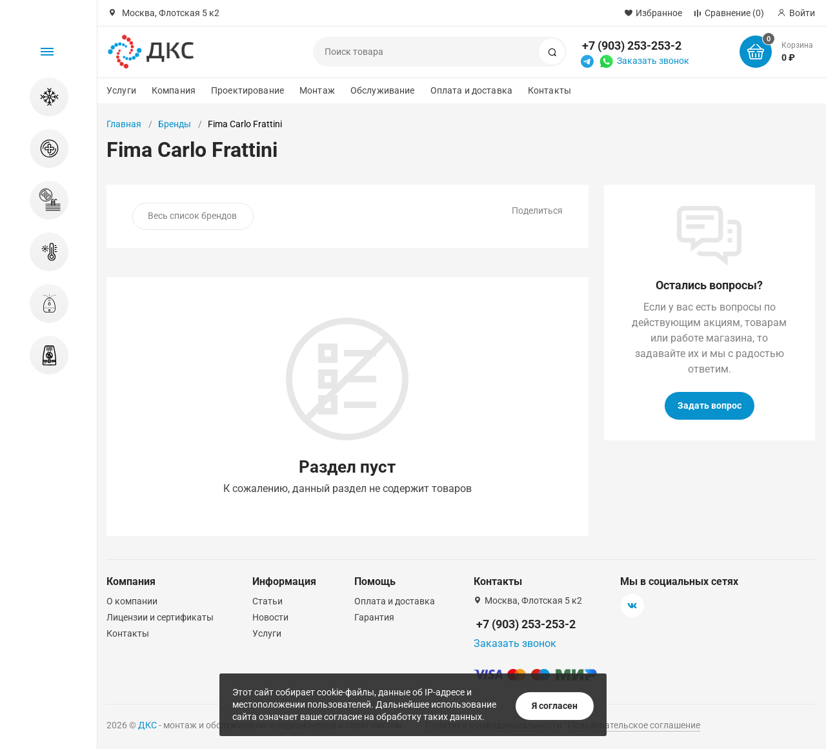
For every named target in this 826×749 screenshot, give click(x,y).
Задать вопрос (709, 405)
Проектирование (247, 90)
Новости (270, 617)
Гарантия (374, 617)
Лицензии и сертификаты (160, 617)
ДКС (147, 725)
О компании (131, 601)
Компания (174, 90)
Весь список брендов (192, 215)
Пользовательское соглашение (634, 725)
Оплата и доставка (471, 90)
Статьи (267, 601)
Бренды (174, 124)
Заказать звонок (653, 61)
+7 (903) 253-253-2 (631, 45)
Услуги (121, 90)
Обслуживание (382, 90)
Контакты (549, 90)
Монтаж (317, 90)
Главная (123, 124)
